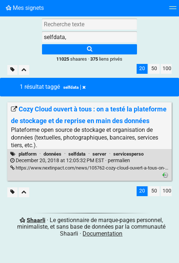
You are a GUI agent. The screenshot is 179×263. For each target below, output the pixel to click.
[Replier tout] (24, 70)
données (52, 154)
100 (167, 68)
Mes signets (25, 7)
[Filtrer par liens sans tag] (12, 70)
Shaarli (36, 220)
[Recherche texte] (89, 24)
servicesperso (128, 154)
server (99, 154)
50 (154, 68)
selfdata (76, 154)
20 (142, 68)
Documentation (102, 233)
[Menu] (173, 10)
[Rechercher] (89, 49)
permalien (70, 160)
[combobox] (89, 36)
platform (28, 154)
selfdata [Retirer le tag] (74, 87)
